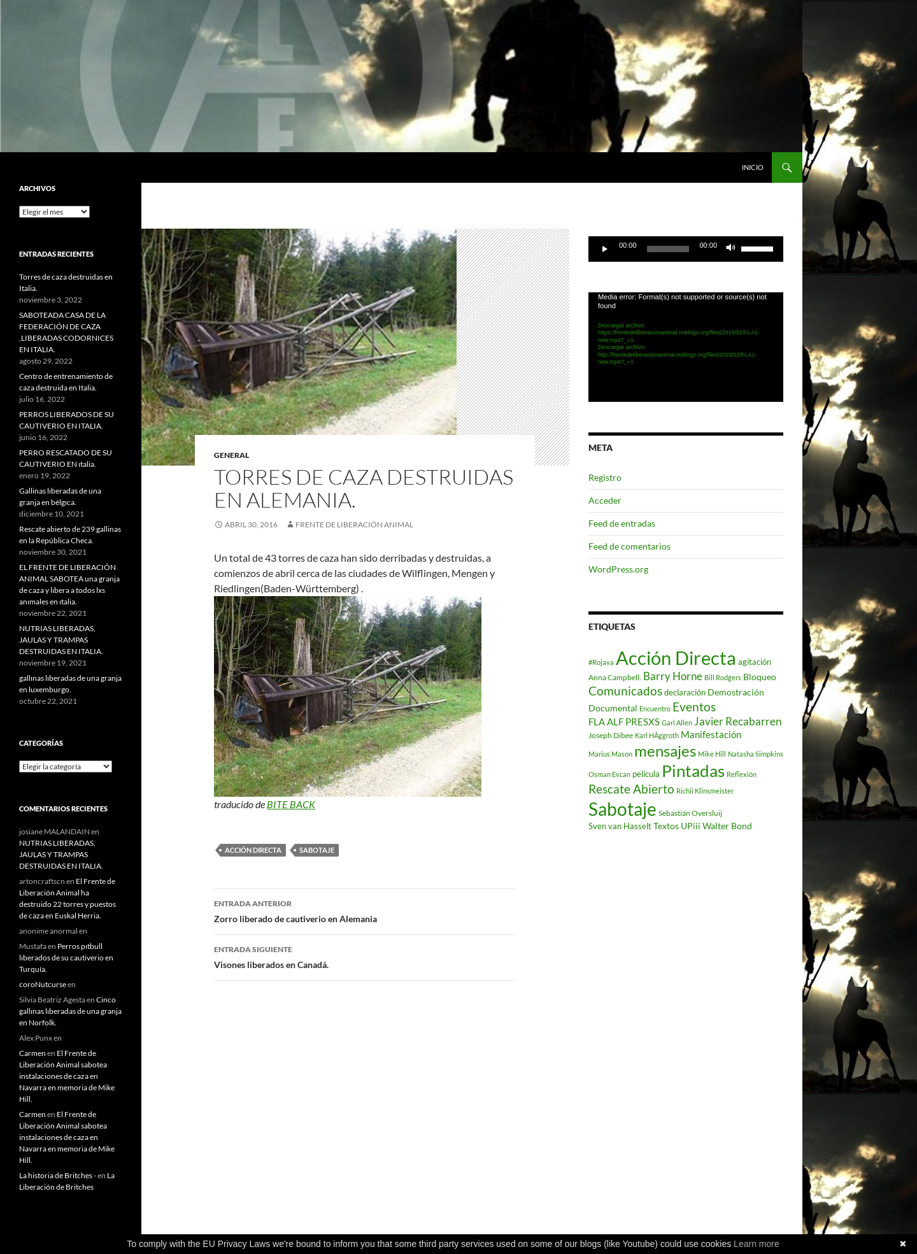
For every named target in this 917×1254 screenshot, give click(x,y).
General (231, 455)
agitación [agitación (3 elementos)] (754, 662)
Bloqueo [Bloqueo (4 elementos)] (759, 677)
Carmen (32, 1053)
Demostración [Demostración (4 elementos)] (735, 692)
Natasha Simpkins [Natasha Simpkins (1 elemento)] (755, 754)
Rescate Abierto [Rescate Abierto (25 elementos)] (631, 788)
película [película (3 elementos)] (646, 774)
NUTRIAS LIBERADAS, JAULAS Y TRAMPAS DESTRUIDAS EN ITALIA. (61, 639)
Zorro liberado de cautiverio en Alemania (365, 910)
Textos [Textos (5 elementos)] (666, 825)
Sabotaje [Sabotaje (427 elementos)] (622, 809)
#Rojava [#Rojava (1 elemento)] (601, 662)
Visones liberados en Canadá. (365, 956)
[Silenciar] (731, 249)
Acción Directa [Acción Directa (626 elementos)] (676, 657)
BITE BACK (291, 804)
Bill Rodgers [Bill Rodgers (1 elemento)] (722, 677)
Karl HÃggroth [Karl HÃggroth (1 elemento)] (657, 735)
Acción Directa (253, 850)
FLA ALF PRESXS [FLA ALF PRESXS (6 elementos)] (624, 721)
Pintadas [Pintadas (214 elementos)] (693, 770)
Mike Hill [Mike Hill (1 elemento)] (712, 754)
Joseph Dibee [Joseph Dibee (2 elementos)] (610, 735)
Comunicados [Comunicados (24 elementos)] (625, 690)
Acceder (605, 500)
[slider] (668, 249)
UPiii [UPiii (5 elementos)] (690, 825)
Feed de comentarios (629, 546)
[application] (685, 249)
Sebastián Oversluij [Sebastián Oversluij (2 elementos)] (690, 813)
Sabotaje (316, 850)
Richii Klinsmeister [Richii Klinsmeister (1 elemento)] (705, 791)
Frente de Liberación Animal (354, 524)
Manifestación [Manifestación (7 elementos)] (711, 734)
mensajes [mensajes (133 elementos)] (665, 750)
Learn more (756, 1244)
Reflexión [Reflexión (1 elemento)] (742, 774)
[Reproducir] (605, 249)
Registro (605, 477)
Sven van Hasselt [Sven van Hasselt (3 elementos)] (619, 826)
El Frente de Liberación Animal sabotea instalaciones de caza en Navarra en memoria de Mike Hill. (67, 1076)
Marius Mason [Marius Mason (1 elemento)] (610, 754)
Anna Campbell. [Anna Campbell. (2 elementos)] (614, 677)
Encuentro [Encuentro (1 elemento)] (655, 708)
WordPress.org (618, 569)
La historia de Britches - (57, 1175)
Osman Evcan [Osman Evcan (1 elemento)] (609, 774)
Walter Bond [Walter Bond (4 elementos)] (727, 826)
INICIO (753, 167)
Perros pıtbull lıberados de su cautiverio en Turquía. (66, 957)
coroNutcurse (42, 984)
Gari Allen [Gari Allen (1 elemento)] (677, 722)
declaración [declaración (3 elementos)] (685, 692)
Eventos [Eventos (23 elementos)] (694, 707)
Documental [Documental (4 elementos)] (612, 708)
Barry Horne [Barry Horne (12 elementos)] (672, 676)
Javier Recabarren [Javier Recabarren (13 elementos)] (737, 721)
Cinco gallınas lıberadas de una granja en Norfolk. (70, 1011)
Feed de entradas (621, 523)
